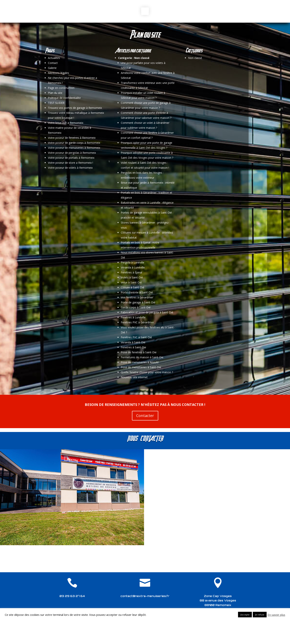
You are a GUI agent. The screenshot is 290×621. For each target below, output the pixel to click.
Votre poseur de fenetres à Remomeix (72, 138)
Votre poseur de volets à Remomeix (70, 167)
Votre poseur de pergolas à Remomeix (72, 152)
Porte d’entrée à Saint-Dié (137, 292)
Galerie (52, 68)
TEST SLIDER (56, 103)
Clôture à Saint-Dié (132, 287)
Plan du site (55, 93)
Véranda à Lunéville (133, 267)
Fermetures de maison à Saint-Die (142, 357)
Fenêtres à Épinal (131, 272)
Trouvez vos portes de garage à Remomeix (75, 108)
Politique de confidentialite (64, 98)
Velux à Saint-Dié (131, 282)
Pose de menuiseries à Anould (139, 362)
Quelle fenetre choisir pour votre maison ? (147, 372)
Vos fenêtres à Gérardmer (137, 297)
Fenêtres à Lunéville (133, 317)
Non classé (141, 58)
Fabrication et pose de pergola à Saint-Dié (147, 312)
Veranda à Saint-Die (133, 342)
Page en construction (61, 88)
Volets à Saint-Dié (132, 277)
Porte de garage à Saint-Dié (138, 302)
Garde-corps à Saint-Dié (136, 307)
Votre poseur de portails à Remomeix (71, 157)
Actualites (54, 58)
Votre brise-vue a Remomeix (65, 123)
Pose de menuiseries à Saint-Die (141, 367)
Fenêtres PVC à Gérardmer (137, 322)
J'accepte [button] (245, 614)
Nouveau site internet (134, 377)
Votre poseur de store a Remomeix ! (70, 162)
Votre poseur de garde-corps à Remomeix (74, 143)
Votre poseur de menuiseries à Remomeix (74, 147)
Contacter (145, 415)
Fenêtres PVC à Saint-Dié (136, 337)
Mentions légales (58, 73)
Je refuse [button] (259, 614)
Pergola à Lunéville (132, 262)
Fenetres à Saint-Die (133, 347)
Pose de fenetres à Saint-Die (139, 352)
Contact (53, 63)
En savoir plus (276, 614)
